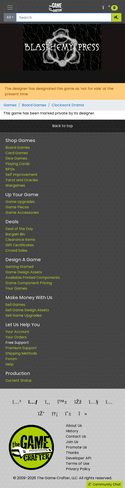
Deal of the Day (19, 228)
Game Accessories (22, 212)
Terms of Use (77, 463)
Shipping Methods (21, 353)
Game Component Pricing (28, 283)
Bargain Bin (15, 234)
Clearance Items (20, 239)
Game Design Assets (23, 272)
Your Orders (16, 337)
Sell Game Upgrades (23, 315)
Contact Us (76, 436)
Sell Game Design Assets (27, 310)
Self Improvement (21, 174)
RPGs (10, 169)
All (9, 17)
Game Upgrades (20, 201)
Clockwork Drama (68, 105)
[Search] (63, 17)
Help (9, 364)
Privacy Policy (78, 469)
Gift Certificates (19, 245)
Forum (11, 358)
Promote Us (76, 447)
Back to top (62, 125)
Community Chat (104, 484)
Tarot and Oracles (21, 180)
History (72, 431)
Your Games (16, 288)
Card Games (16, 153)
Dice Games (16, 158)
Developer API (78, 458)
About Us (74, 425)
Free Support (17, 342)
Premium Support (21, 348)
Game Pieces (17, 207)
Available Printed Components (32, 277)
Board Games (34, 105)
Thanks (72, 452)
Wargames (15, 185)
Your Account (17, 331)
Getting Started (19, 266)
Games (10, 105)
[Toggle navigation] (10, 7)
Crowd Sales (16, 250)
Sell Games (15, 304)
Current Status (18, 380)
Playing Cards (17, 163)
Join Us (72, 441)
